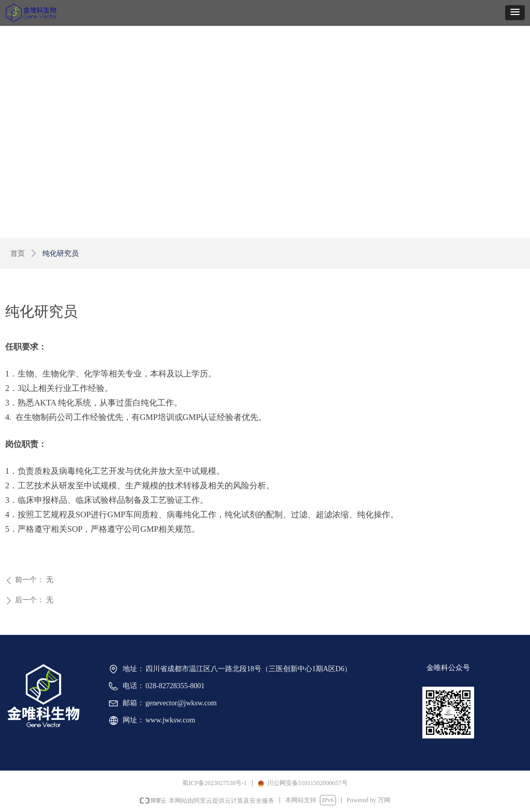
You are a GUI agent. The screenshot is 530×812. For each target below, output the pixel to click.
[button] (515, 12)
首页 (17, 253)
